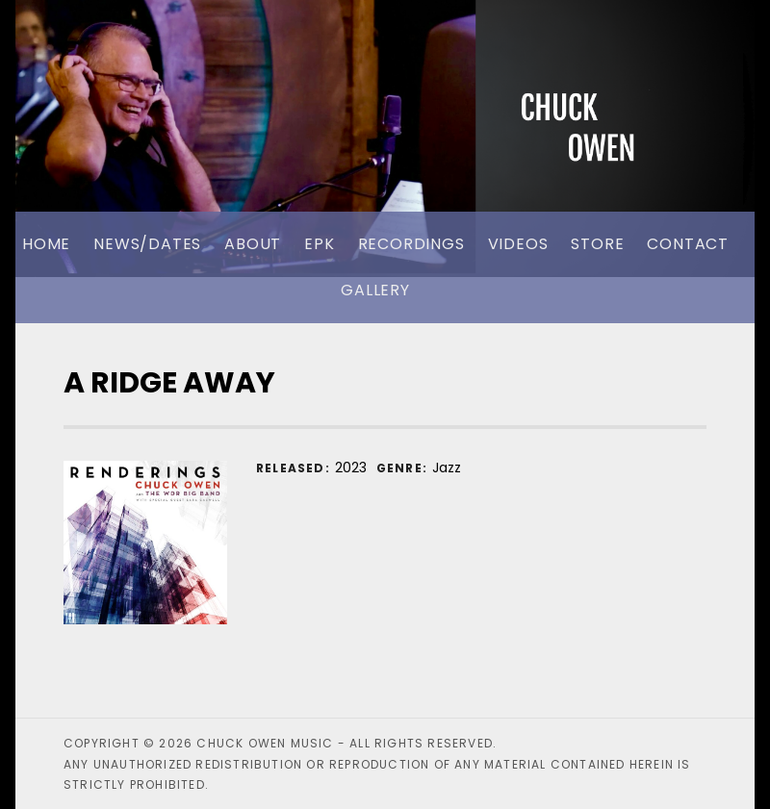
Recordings (411, 244)
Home (46, 244)
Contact (688, 244)
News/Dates (147, 244)
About (252, 244)
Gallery (375, 290)
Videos (518, 244)
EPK (319, 244)
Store (597, 244)
